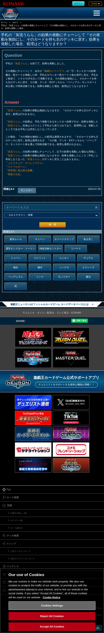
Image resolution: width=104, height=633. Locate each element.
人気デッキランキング (20, 551)
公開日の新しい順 (18, 513)
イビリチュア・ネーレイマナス (25, 163)
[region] (52, 600)
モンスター (27, 190)
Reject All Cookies (52, 616)
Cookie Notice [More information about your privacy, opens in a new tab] (51, 597)
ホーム (4, 22)
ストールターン (16, 166)
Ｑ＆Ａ (15, 22)
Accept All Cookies (52, 626)
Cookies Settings (52, 605)
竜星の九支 (14, 174)
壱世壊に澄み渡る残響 (20, 170)
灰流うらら (21, 63)
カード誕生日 (16, 528)
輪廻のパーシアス (54, 71)
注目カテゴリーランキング (22, 558)
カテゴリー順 (16, 520)
